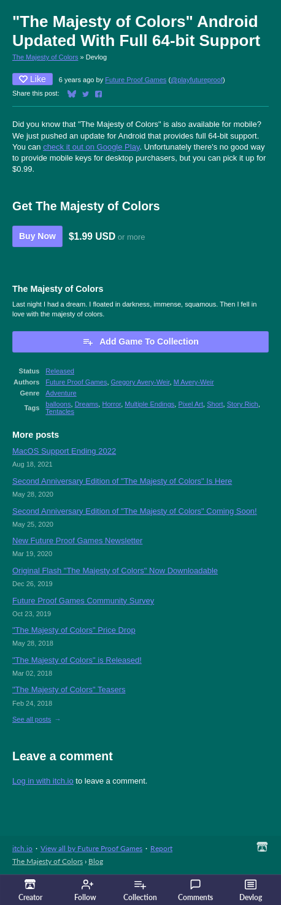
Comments (195, 890)
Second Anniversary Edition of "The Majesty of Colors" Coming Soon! (134, 511)
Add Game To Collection (140, 341)
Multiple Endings (149, 404)
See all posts (31, 719)
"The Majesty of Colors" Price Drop (74, 630)
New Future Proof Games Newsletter (77, 540)
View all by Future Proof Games (91, 848)
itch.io (22, 848)
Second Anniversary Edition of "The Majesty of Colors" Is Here (122, 481)
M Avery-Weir (194, 382)
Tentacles (59, 411)
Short (215, 404)
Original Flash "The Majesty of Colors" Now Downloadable (115, 570)
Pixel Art (191, 404)
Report (161, 848)
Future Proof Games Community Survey (83, 600)
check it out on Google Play (91, 146)
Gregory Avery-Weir (140, 382)
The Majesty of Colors (45, 57)
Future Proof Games (135, 79)
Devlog (250, 890)
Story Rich (242, 404)
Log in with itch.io (43, 780)
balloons (58, 404)
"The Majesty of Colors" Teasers (69, 689)
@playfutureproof (197, 79)
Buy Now (37, 236)
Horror (111, 404)
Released (59, 371)
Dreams (87, 404)
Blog (95, 861)
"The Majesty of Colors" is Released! (77, 660)
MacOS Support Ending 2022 (64, 451)
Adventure (60, 393)
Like (32, 79)
